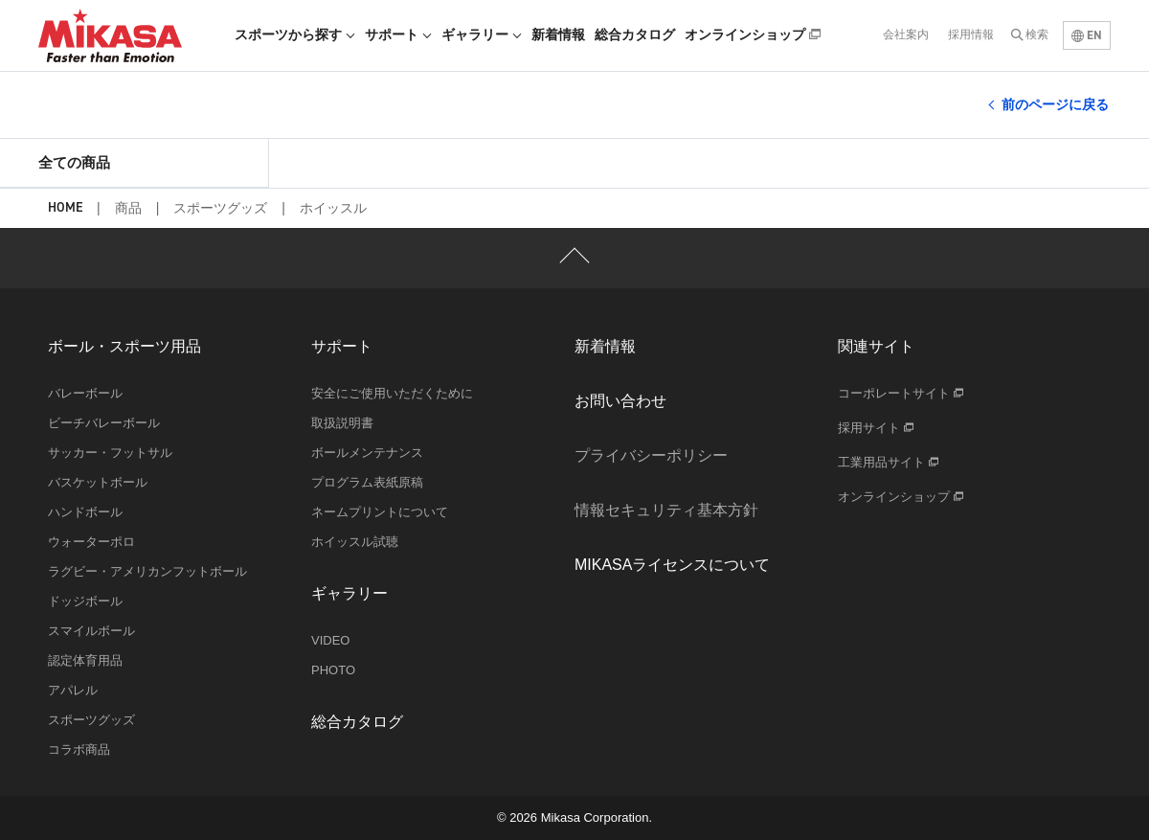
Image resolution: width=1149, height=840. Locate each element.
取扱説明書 (342, 423)
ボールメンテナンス (367, 452)
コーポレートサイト (900, 393)
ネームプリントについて (379, 512)
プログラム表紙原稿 (367, 482)
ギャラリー (481, 34)
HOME (65, 208)
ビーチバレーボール (104, 423)
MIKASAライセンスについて (672, 564)
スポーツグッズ (220, 208)
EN (1086, 35)
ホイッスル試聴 (354, 541)
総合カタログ (635, 34)
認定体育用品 (85, 660)
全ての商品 (74, 162)
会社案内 (906, 34)
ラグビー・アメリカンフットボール (147, 571)
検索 (1036, 34)
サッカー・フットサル (110, 452)
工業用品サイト (888, 462)
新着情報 (558, 34)
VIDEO (330, 640)
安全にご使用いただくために (392, 393)
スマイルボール (91, 631)
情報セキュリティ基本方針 (666, 510)
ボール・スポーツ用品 (124, 346)
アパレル (73, 690)
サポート (398, 34)
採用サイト (875, 427)
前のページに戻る (1055, 104)
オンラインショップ (753, 34)
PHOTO (333, 670)
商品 (128, 208)
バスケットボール (97, 482)
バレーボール (85, 393)
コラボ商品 (79, 749)
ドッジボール (85, 601)
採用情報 (971, 34)
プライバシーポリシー (651, 455)
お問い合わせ (620, 401)
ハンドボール (85, 512)
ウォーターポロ (91, 541)
